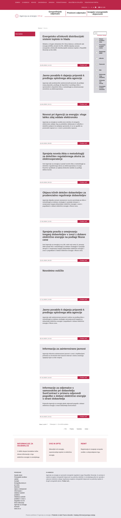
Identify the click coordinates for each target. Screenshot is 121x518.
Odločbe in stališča (75, 2)
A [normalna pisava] (91, 7)
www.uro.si (17, 508)
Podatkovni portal (91, 2)
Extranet (16, 506)
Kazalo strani (18, 475)
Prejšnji (72, 429)
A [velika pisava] (93, 7)
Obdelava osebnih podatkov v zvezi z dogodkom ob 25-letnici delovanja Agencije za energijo (20, 500)
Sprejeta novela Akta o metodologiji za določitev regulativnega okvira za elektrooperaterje (64, 156)
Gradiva (51, 2)
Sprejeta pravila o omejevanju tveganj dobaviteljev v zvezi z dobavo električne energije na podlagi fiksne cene (64, 235)
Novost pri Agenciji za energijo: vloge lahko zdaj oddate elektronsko (64, 116)
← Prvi (65, 429)
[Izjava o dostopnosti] (95, 7)
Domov (17, 2)
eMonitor (17, 487)
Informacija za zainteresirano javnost (64, 348)
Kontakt (16, 481)
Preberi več (83, 65)
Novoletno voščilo (53, 270)
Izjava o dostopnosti (20, 489)
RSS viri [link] (101, 7)
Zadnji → (87, 429)
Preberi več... (66, 481)
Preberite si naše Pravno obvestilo (62, 515)
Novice (33, 2)
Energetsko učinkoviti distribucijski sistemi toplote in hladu (63, 38)
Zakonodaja (42, 2)
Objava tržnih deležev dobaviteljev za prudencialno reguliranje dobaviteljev (64, 194)
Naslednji (79, 429)
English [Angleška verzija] (84, 7)
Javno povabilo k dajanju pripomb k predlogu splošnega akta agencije (63, 77)
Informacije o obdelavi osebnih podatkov (19, 493)
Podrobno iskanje (101, 35)
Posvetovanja (61, 2)
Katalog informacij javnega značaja (84, 515)
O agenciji (25, 2)
